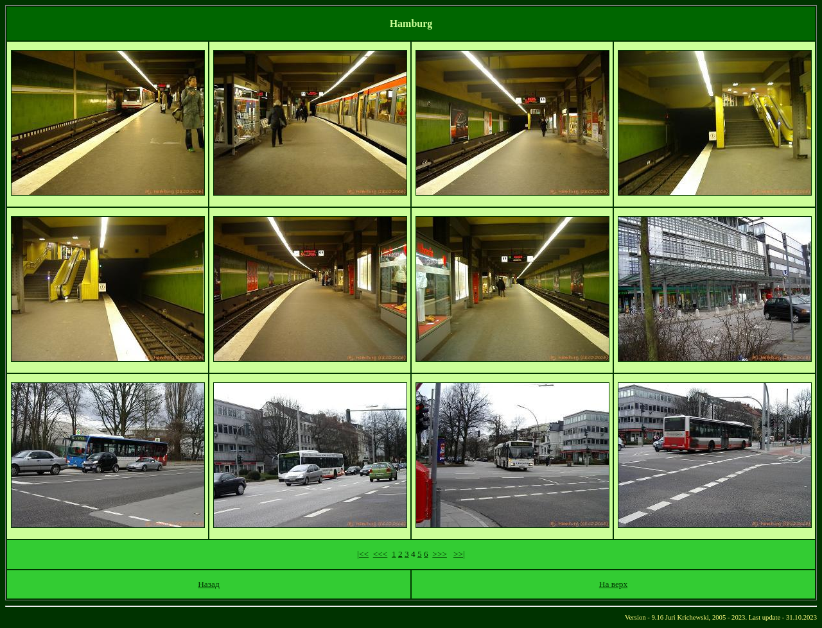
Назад (209, 584)
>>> (439, 554)
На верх (613, 584)
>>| (459, 554)
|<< (363, 554)
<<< (380, 554)
